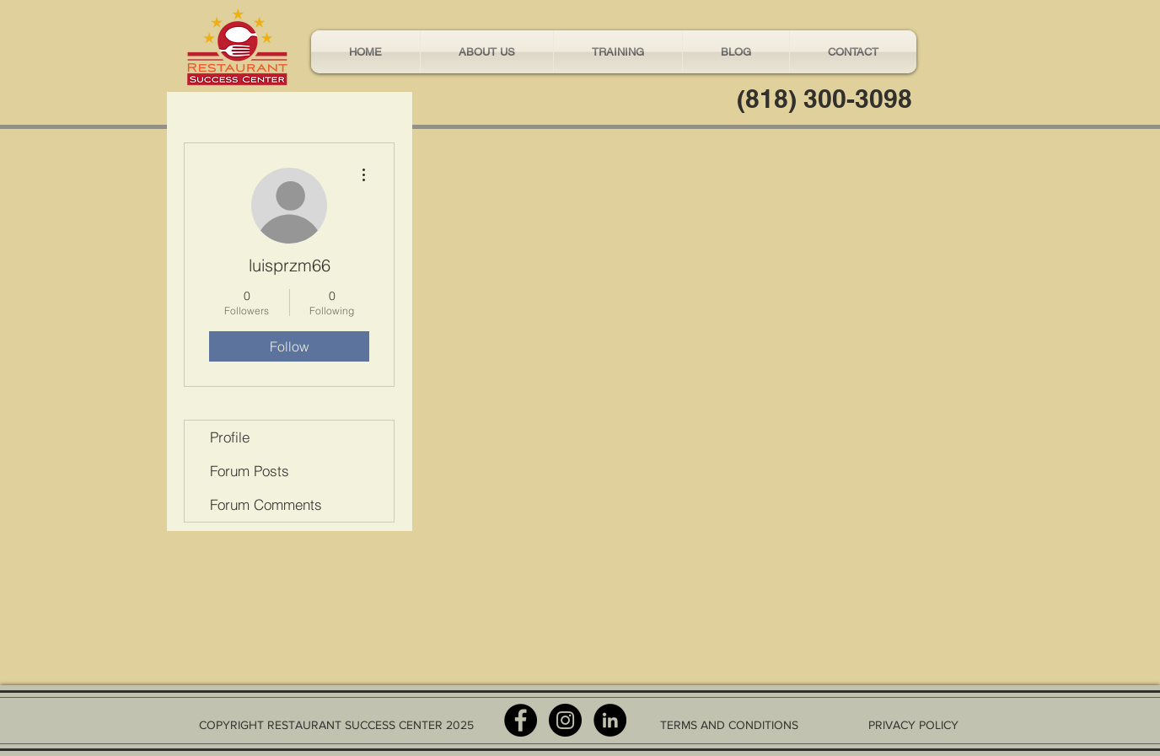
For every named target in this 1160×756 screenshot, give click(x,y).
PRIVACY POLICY (913, 725)
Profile (230, 437)
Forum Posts (249, 471)
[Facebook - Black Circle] (520, 720)
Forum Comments (266, 504)
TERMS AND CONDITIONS (729, 725)
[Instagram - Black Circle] (565, 720)
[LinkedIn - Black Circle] (609, 720)
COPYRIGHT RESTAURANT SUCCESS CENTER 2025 (336, 725)
